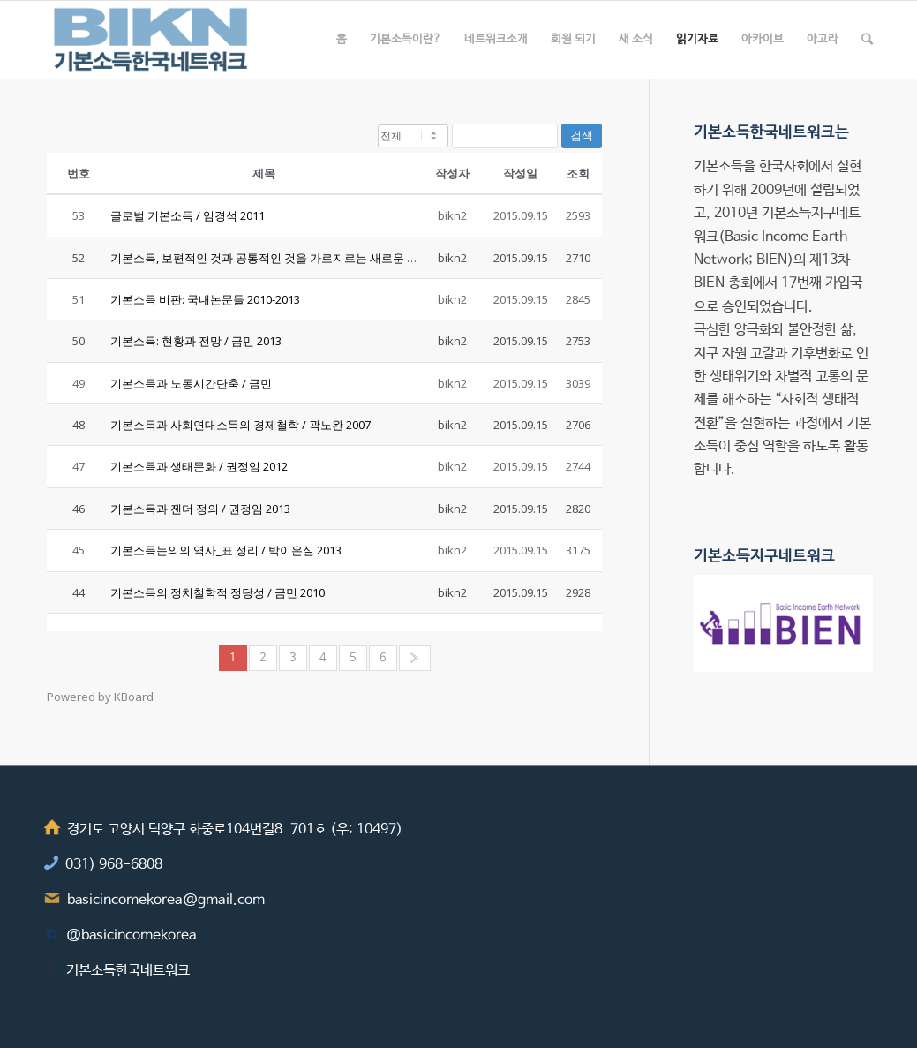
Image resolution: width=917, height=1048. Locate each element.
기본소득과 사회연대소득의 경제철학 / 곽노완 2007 (240, 425)
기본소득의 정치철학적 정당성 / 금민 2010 (217, 592)
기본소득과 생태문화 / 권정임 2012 (199, 466)
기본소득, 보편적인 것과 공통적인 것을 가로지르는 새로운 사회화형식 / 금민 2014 (317, 258)
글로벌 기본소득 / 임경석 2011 (187, 215)
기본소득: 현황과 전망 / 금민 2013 (196, 341)
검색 (581, 135)
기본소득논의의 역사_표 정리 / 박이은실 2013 (226, 550)
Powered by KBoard (100, 697)
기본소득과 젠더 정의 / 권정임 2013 (200, 508)
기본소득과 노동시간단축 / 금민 (191, 383)
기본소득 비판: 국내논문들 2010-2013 (205, 299)
